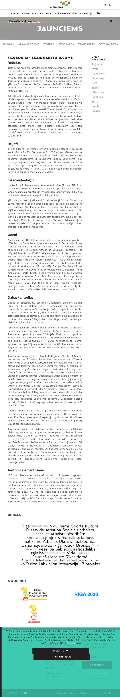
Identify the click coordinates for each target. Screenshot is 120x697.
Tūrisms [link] (95, 545)
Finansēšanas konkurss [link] (77, 537)
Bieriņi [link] (95, 87)
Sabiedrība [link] (85, 541)
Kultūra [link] (91, 526)
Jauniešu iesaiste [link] (48, 557)
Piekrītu (30, 651)
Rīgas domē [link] (76, 557)
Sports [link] (77, 526)
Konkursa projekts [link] (43, 537)
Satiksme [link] (33, 541)
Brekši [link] (95, 106)
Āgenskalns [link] (98, 73)
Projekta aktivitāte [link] (39, 526)
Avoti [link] (95, 68)
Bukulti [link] (96, 111)
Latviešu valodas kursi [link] (55, 553)
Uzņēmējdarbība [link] (36, 545)
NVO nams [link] (59, 526)
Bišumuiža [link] (98, 92)
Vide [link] (71, 553)
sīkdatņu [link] (71, 643)
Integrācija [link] (68, 564)
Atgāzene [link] (97, 64)
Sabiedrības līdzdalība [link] (76, 549)
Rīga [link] (26, 526)
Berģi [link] (95, 82)
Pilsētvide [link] (35, 530)
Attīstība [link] (53, 530)
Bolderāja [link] (97, 96)
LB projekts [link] (89, 564)
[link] (118, 14)
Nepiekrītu (87, 651)
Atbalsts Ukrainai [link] (58, 541)
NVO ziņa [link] (28, 564)
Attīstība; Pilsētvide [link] (36, 560)
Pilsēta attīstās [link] (83, 553)
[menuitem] (14, 13)
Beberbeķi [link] (98, 78)
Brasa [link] (95, 101)
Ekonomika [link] (30, 549)
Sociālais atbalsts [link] (78, 530)
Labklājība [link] (48, 564)
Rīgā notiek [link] (64, 545)
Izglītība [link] (37, 553)
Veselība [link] (46, 549)
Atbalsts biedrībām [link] (67, 534)
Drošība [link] (83, 545)
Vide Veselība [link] (42, 534)
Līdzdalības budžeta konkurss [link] (75, 560)
